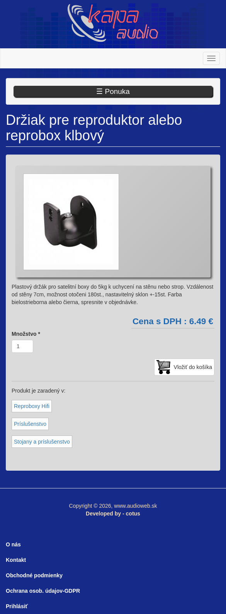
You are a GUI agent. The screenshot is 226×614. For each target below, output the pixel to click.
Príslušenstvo (30, 424)
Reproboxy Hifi (31, 406)
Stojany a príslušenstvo (42, 442)
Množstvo (26, 334)
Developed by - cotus (113, 513)
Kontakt (16, 560)
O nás (13, 544)
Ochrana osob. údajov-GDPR (43, 591)
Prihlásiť (17, 606)
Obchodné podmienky (34, 575)
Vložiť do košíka (193, 367)
